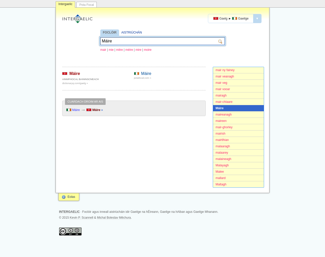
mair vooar (223, 89)
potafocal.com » (142, 77)
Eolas (71, 197)
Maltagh (221, 184)
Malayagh (222, 165)
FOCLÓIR (110, 32)
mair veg (221, 83)
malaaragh (223, 146)
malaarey (222, 152)
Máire (219, 108)
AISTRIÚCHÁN (131, 32)
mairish (220, 133)
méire (129, 50)
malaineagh (223, 159)
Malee (220, 171)
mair (103, 50)
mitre (119, 50)
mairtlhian (222, 140)
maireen (221, 121)
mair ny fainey (225, 70)
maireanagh (224, 114)
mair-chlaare (224, 102)
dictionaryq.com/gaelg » (75, 83)
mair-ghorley (224, 127)
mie (111, 50)
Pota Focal (86, 5)
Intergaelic (65, 4)
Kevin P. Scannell (81, 217)
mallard (220, 178)
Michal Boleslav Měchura (114, 217)
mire (138, 50)
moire (148, 50)
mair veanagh (225, 76)
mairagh (221, 95)
